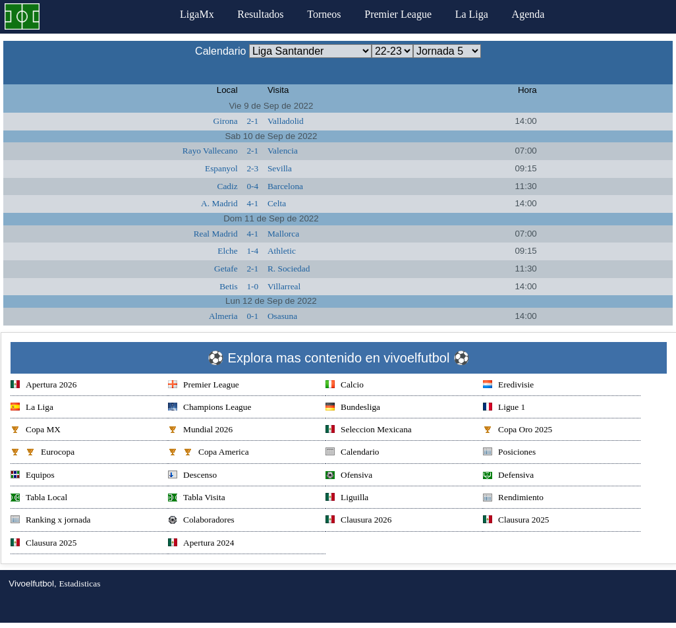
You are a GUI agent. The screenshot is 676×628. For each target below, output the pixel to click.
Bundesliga (352, 408)
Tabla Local (39, 498)
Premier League (398, 14)
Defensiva (508, 476)
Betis (228, 286)
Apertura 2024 (201, 544)
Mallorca (283, 234)
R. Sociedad (289, 268)
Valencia (283, 151)
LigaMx (197, 14)
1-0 (252, 286)
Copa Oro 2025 (517, 430)
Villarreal (284, 286)
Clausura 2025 (516, 521)
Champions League (209, 408)
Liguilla (346, 498)
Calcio (344, 386)
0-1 (252, 316)
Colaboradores (201, 521)
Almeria (223, 316)
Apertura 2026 (43, 386)
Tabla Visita (196, 498)
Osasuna (282, 316)
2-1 (252, 121)
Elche (227, 251)
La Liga (471, 14)
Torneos (324, 14)
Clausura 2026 (358, 521)
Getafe (226, 268)
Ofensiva (348, 476)
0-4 (252, 186)
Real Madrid (216, 234)
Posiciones (509, 453)
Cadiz (227, 186)
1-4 (252, 251)
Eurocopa (42, 453)
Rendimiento (513, 498)
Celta (277, 203)
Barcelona (285, 186)
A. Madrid (219, 203)
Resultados (260, 14)
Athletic (282, 251)
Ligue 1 (504, 408)
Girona (225, 121)
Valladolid (286, 121)
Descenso (192, 476)
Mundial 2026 (200, 430)
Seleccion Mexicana (368, 430)
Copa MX (36, 430)
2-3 (252, 168)
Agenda (528, 14)
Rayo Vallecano (210, 151)
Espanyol (221, 168)
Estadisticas (79, 583)
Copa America (208, 453)
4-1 (252, 203)
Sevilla (280, 168)
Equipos (33, 476)
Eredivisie (508, 386)
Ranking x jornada (50, 521)
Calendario (352, 453)
